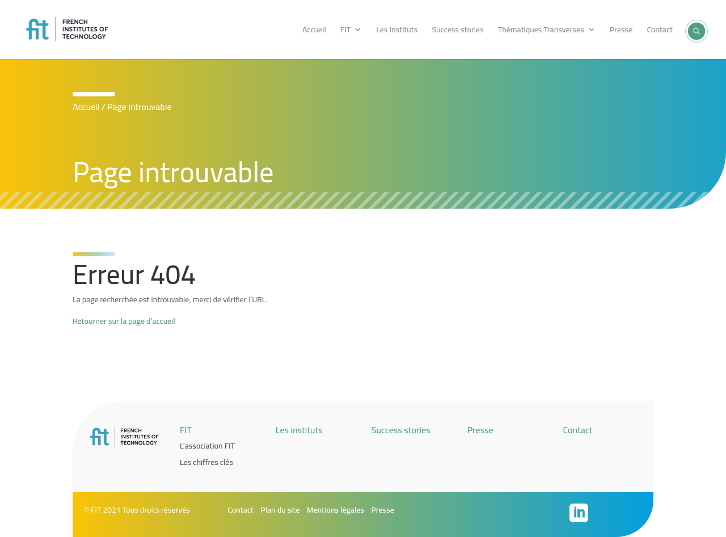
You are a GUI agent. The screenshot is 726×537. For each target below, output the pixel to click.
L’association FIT (207, 445)
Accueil (314, 31)
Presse (621, 31)
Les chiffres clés (206, 462)
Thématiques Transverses (541, 31)
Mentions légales (335, 509)
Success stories (457, 31)
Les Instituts (396, 31)
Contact (660, 31)
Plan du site (279, 509)
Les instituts (299, 429)
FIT (345, 31)
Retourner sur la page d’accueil (124, 321)
